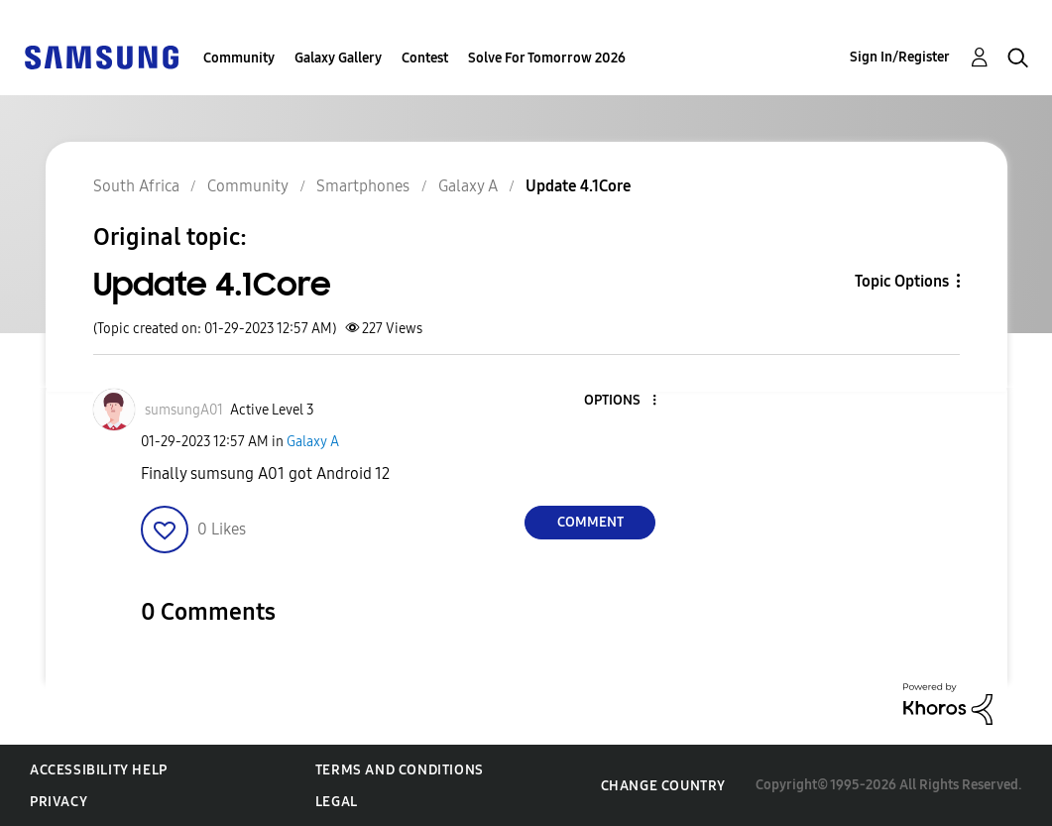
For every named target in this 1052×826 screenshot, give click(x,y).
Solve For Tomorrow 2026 (547, 58)
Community (239, 58)
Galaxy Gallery (338, 58)
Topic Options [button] (902, 281)
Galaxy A (313, 441)
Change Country (663, 785)
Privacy (58, 801)
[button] (621, 401)
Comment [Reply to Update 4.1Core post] (590, 522)
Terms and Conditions (399, 770)
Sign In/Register (900, 57)
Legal (336, 801)
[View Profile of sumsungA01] (184, 410)
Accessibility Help (99, 770)
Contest (425, 58)
